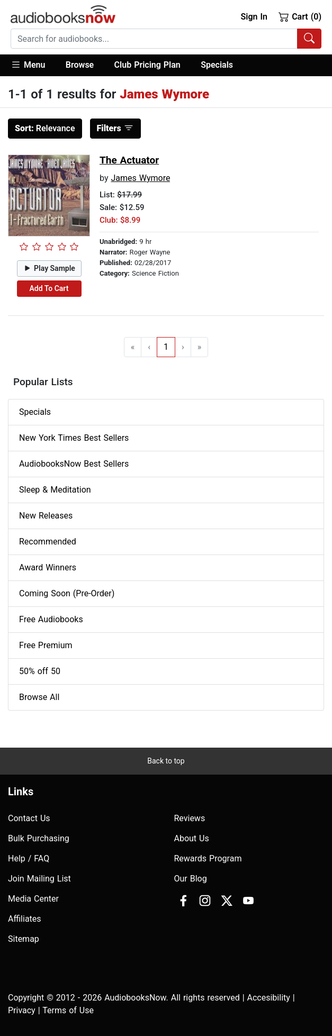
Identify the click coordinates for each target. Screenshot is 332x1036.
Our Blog (190, 879)
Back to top (165, 761)
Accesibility (268, 998)
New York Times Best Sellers (74, 438)
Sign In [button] (253, 17)
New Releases (46, 516)
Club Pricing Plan (147, 65)
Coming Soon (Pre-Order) (66, 593)
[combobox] (166, 39)
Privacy (21, 1010)
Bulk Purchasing (38, 838)
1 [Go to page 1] (166, 347)
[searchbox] (154, 39)
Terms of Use (68, 1010)
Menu (28, 64)
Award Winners (47, 567)
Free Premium (45, 645)
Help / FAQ (28, 858)
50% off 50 (39, 671)
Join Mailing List (39, 879)
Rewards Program (208, 858)
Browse (80, 65)
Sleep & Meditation (55, 490)
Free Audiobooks (51, 619)
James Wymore (140, 178)
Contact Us (29, 818)
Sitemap (23, 939)
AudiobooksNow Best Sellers (74, 464)
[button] (33, 65)
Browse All (39, 697)
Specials (217, 65)
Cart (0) (300, 16)
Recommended (47, 542)
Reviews (189, 818)
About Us (191, 838)
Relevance (45, 128)
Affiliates (24, 919)
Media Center (33, 899)
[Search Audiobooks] (309, 39)
